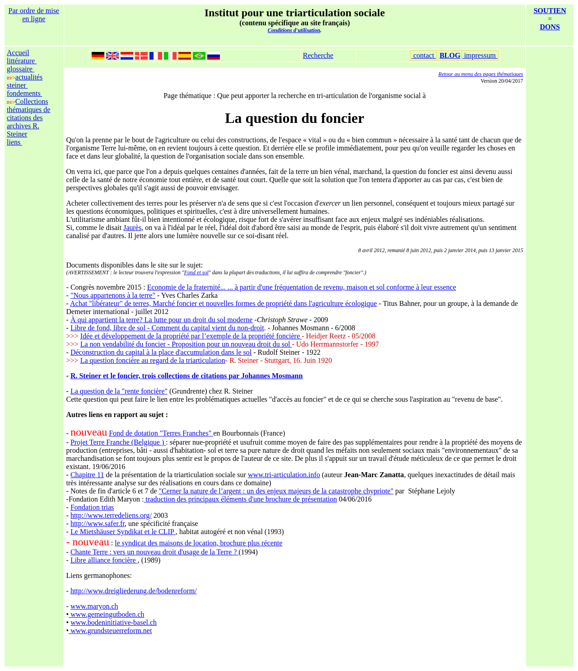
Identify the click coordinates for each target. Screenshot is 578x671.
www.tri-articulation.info (284, 475)
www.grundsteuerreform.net (110, 630)
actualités (28, 77)
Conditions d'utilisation (294, 30)
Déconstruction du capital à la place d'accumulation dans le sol (161, 352)
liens (14, 142)
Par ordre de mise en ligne (34, 15)
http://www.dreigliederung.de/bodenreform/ (133, 591)
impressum (480, 55)
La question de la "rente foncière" (119, 391)
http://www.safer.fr (97, 523)
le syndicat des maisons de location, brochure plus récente (198, 543)
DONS (550, 27)
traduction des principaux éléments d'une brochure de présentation (240, 499)
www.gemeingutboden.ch (106, 614)
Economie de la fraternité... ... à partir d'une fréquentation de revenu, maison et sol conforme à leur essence (301, 287)
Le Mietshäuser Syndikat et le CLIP (123, 531)
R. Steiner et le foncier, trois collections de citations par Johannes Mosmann (186, 376)
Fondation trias (92, 507)
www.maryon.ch (94, 606)
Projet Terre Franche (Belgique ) (118, 442)
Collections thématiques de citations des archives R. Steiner (28, 118)
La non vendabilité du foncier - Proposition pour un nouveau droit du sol (186, 344)
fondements (24, 93)
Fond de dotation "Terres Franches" (161, 433)
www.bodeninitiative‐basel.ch (113, 622)
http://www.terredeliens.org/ (111, 515)
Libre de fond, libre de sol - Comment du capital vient (148, 328)
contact (423, 55)
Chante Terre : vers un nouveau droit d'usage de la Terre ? (154, 552)
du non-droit (245, 328)
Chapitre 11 (87, 475)
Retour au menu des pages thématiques (480, 74)
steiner (17, 85)
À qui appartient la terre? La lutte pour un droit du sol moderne (161, 320)
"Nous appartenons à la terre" (112, 295)
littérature (22, 61)
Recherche (318, 55)
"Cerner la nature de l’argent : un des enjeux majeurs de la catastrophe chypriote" (276, 491)
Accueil (18, 52)
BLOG (449, 55)
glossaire (20, 69)
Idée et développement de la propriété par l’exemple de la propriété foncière (191, 336)
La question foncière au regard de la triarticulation (152, 360)
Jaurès (132, 227)
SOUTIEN (550, 10)
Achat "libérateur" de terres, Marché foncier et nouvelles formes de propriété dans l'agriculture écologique (223, 303)
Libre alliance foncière (104, 560)
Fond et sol (196, 272)
